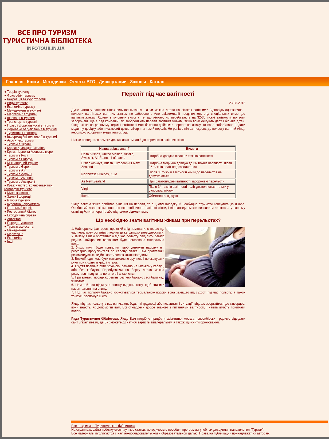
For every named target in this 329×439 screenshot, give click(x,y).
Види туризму (17, 103)
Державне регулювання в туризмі (32, 129)
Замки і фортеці (19, 196)
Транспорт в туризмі (22, 122)
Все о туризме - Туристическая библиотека (103, 426)
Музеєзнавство (18, 193)
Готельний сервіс (20, 208)
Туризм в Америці (20, 178)
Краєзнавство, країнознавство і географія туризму (28, 187)
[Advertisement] (232, 39)
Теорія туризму (18, 92)
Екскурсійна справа (21, 215)
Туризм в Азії (16, 170)
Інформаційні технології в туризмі (32, 137)
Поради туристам (20, 223)
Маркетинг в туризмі (22, 114)
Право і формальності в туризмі (30, 125)
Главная (15, 81)
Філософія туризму (21, 95)
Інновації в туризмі (21, 118)
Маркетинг (15, 234)
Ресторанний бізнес (22, 211)
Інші (10, 241)
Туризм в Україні (19, 144)
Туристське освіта (20, 226)
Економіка (14, 238)
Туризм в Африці (19, 174)
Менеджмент (16, 230)
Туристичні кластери (22, 133)
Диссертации (113, 81)
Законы (138, 81)
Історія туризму (18, 200)
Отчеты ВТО (82, 81)
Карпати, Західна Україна (26, 148)
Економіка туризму (21, 107)
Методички (54, 81)
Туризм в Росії (17, 155)
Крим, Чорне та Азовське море (30, 152)
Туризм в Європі (19, 167)
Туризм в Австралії (21, 182)
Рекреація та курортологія (26, 99)
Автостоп (14, 219)
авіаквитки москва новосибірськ (191, 318)
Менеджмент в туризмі (24, 110)
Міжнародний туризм (22, 163)
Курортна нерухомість (23, 204)
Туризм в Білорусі (20, 159)
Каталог (158, 81)
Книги (33, 81)
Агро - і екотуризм (20, 140)
